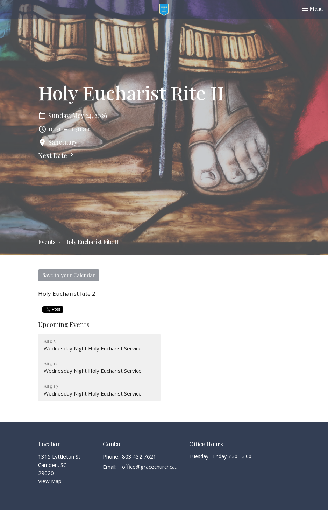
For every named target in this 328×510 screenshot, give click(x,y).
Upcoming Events (63, 324)
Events (47, 241)
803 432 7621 (139, 456)
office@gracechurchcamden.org (152, 466)
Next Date (56, 155)
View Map (50, 480)
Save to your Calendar (68, 275)
